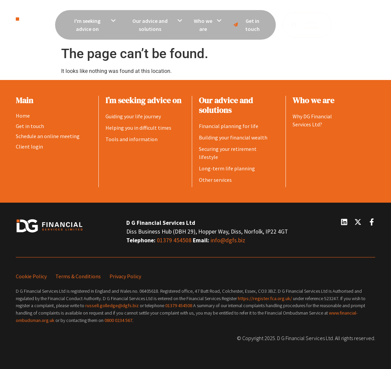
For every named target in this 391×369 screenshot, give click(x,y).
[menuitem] (91, 25)
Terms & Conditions (78, 276)
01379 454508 (175, 240)
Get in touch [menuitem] (246, 24)
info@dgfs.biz (228, 240)
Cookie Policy (31, 276)
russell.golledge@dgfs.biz (112, 305)
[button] (355, 24)
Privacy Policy (125, 276)
